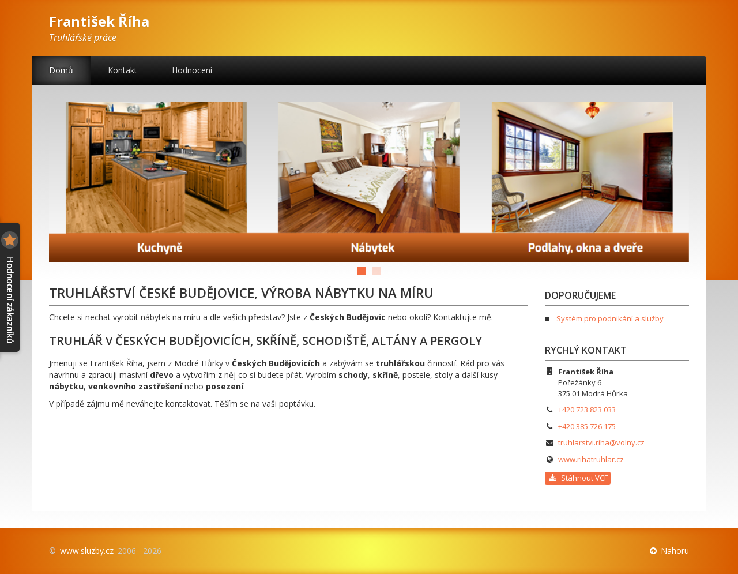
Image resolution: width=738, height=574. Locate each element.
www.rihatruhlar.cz (591, 459)
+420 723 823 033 (587, 409)
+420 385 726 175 (587, 426)
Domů (61, 70)
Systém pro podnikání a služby (610, 318)
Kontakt (122, 70)
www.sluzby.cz (87, 550)
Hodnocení (192, 70)
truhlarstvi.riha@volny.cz (601, 442)
